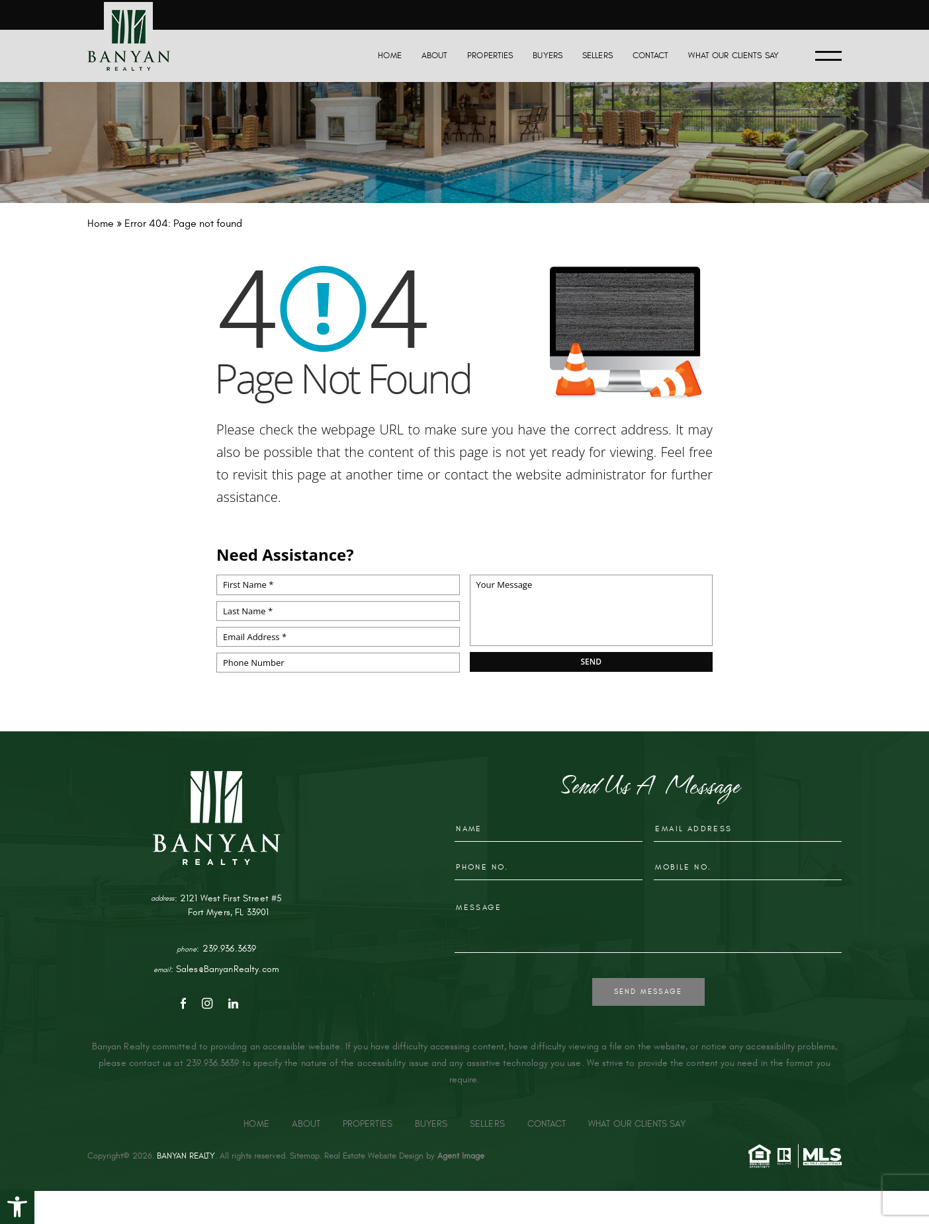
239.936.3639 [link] (229, 948)
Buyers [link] (547, 55)
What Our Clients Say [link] (733, 55)
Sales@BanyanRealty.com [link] (227, 969)
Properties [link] (490, 55)
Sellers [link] (597, 55)
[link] (17, 1207)
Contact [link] (651, 55)
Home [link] (390, 55)
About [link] (434, 55)
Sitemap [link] (305, 1156)
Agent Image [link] (460, 1156)
